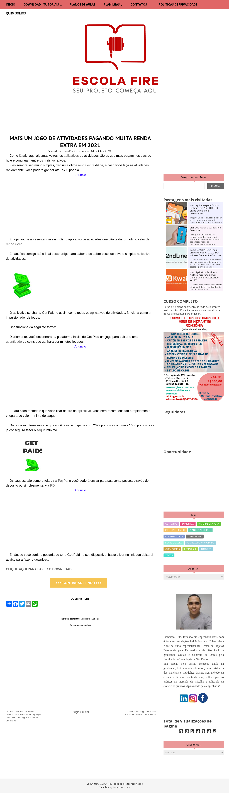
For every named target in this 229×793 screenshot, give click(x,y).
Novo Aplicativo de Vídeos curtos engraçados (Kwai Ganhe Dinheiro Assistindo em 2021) (204, 276)
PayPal (63, 480)
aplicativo (143, 254)
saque (41, 430)
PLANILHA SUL (194, 536)
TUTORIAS (206, 549)
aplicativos (72, 155)
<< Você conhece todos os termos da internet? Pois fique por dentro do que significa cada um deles (24, 716)
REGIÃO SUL (190, 549)
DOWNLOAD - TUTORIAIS (41, 4)
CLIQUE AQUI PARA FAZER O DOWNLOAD (39, 569)
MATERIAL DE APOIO (208, 523)
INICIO (10, 4)
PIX (52, 485)
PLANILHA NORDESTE (200, 530)
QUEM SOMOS (16, 13)
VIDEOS (169, 555)
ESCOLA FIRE (105, 783)
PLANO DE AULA (173, 542)
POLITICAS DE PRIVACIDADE (178, 4)
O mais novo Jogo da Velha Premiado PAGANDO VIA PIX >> (140, 713)
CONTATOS (138, 4)
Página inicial (81, 712)
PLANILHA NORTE (174, 536)
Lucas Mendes (70, 151)
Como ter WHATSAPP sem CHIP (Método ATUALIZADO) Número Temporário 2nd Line (205, 252)
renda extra (86, 165)
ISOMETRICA (188, 523)
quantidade (14, 341)
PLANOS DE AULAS (82, 4)
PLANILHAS (112, 4)
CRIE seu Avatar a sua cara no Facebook (205, 229)
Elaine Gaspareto (121, 787)
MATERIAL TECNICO (175, 530)
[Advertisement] (80, 202)
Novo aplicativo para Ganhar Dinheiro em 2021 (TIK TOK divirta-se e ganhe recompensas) (205, 209)
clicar (121, 555)
